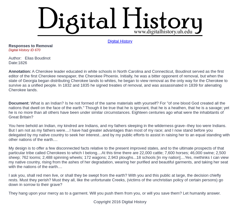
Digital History (120, 41)
